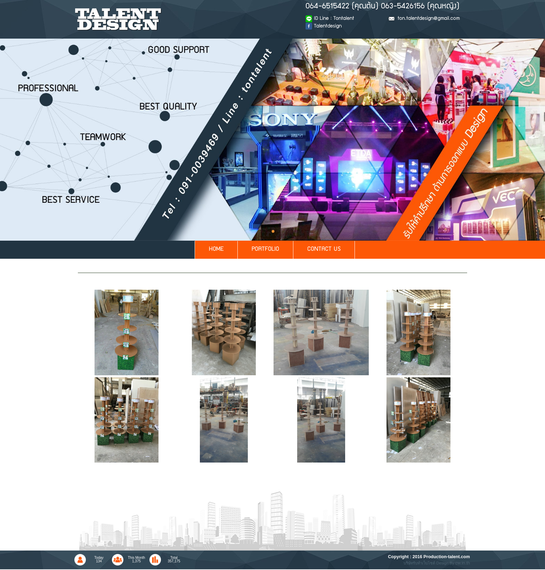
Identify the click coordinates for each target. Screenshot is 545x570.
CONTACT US (324, 249)
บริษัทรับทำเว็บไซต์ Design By (429, 563)
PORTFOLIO (265, 249)
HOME (216, 249)
